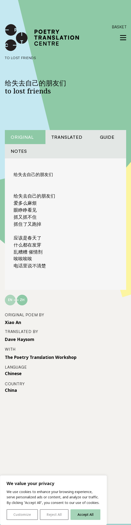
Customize (22, 514)
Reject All (54, 514)
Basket (119, 26)
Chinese (13, 373)
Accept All (86, 514)
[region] (53, 500)
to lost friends (20, 57)
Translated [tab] (66, 137)
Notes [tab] (19, 151)
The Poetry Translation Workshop (41, 357)
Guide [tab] (107, 137)
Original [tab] (22, 137)
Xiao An (13, 322)
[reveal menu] (123, 38)
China (11, 390)
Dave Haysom (19, 339)
